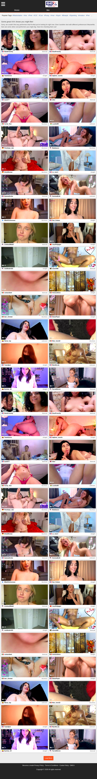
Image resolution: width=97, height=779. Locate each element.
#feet (30, 15)
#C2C (35, 15)
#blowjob (65, 15)
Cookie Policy (64, 765)
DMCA (72, 765)
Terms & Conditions (51, 765)
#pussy (46, 15)
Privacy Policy (39, 765)
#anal (52, 15)
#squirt (58, 15)
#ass (25, 15)
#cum (41, 15)
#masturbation (17, 15)
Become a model (28, 765)
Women (16, 10)
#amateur (81, 15)
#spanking (73, 15)
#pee (88, 15)
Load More (48, 758)
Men (48, 10)
